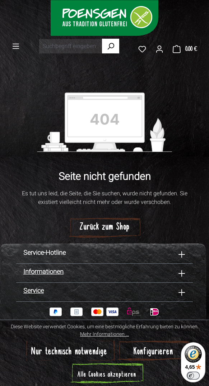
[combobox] (70, 46)
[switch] (193, 376)
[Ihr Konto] (159, 49)
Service (33, 290)
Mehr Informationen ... (104, 334)
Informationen (43, 271)
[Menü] (15, 46)
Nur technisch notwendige (69, 352)
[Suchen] (110, 46)
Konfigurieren (153, 352)
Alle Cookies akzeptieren (107, 374)
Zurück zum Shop (105, 227)
